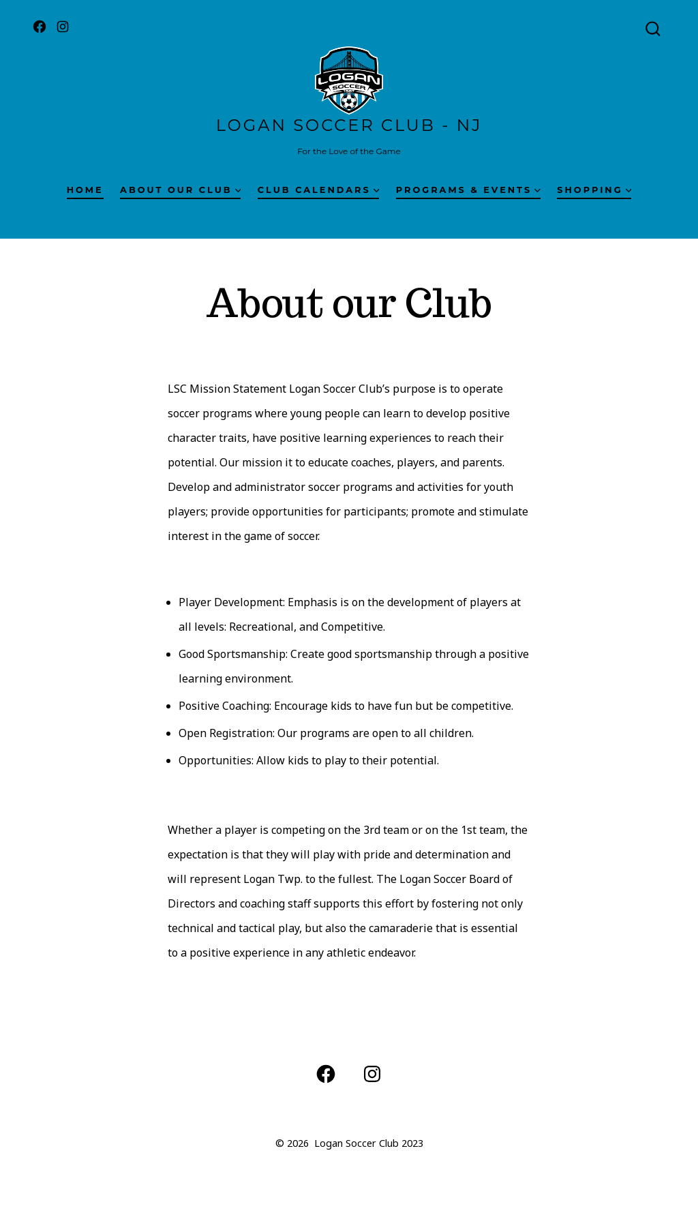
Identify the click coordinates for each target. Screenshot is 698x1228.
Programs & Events (468, 190)
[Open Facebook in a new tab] (39, 26)
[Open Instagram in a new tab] (62, 26)
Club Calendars (319, 190)
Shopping (594, 190)
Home (85, 190)
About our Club (180, 190)
